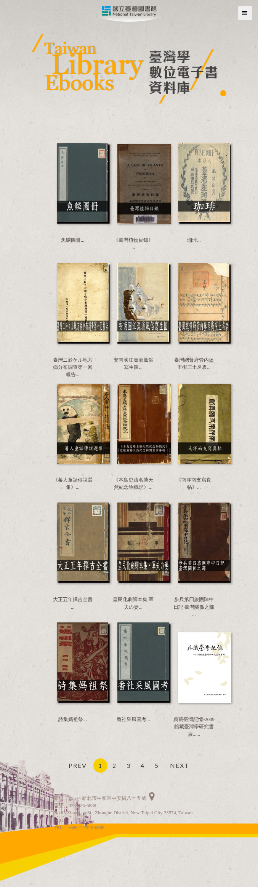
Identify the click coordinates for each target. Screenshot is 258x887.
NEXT (179, 765)
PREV (78, 765)
